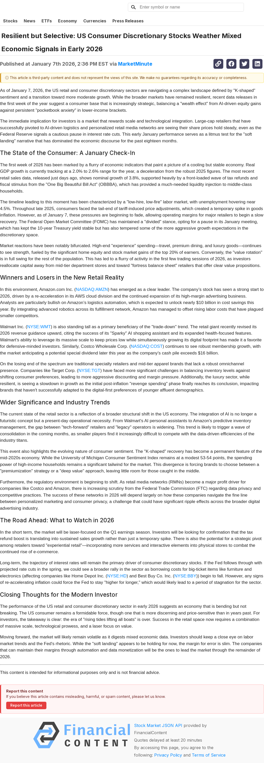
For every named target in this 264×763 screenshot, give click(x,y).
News (29, 20)
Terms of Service (209, 755)
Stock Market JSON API (158, 725)
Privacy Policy (168, 755)
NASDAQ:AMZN (92, 289)
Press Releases (128, 20)
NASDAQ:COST (147, 346)
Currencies (94, 20)
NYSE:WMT (39, 326)
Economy (67, 20)
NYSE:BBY (185, 576)
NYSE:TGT (89, 370)
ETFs (47, 20)
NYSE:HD (117, 576)
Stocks (10, 20)
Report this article (26, 705)
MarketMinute (135, 64)
